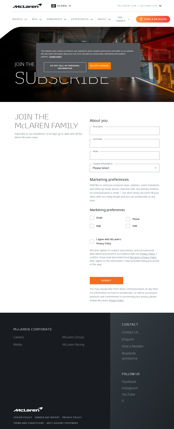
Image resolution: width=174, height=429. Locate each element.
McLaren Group (73, 337)
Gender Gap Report (47, 417)
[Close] (135, 47)
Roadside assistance (129, 355)
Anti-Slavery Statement (62, 423)
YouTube (128, 394)
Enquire (128, 339)
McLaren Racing (73, 344)
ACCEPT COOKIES (99, 66)
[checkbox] (124, 222)
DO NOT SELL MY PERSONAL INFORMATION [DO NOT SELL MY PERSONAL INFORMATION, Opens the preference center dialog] (65, 67)
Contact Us (130, 332)
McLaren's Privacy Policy (143, 257)
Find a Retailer (133, 346)
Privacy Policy (147, 253)
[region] (88, 60)
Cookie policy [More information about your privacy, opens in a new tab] (55, 57)
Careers (18, 337)
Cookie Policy (22, 417)
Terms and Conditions (28, 423)
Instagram (130, 388)
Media (17, 344)
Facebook (129, 381)
